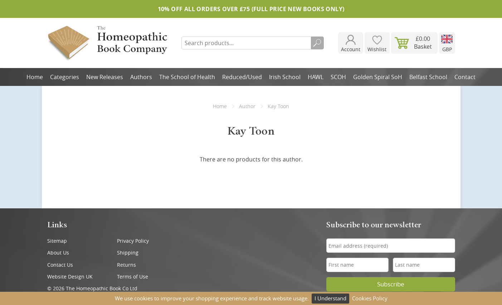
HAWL (315, 77)
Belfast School (428, 77)
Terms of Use (132, 276)
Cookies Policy (370, 298)
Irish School (285, 77)
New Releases (104, 77)
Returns (126, 264)
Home (34, 77)
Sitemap (57, 240)
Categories (64, 77)
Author (247, 106)
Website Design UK (70, 276)
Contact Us (60, 264)
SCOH (338, 77)
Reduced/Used (242, 77)
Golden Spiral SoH (377, 77)
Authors (141, 77)
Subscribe (390, 284)
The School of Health (187, 77)
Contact (465, 77)
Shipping (127, 252)
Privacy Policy (133, 240)
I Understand (330, 298)
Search (317, 43)
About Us (58, 252)
